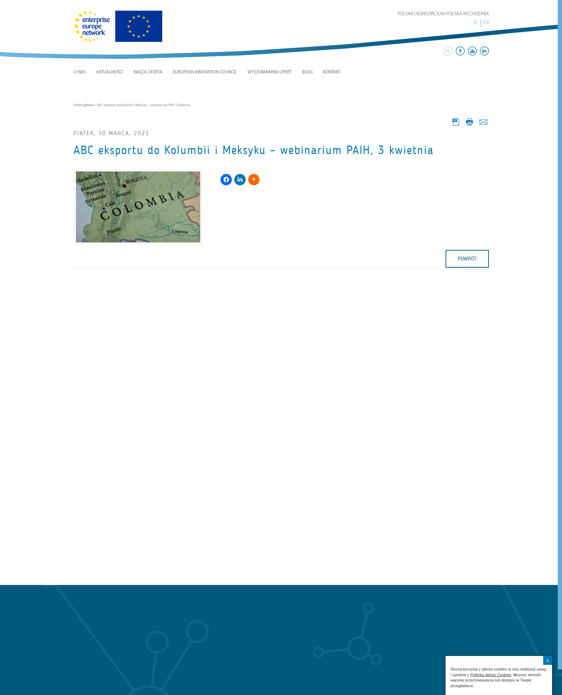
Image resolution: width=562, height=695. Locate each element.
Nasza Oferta (147, 72)
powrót (467, 259)
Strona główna (83, 105)
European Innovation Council (205, 72)
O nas (79, 72)
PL (476, 23)
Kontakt (331, 72)
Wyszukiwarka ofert (269, 72)
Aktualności (109, 72)
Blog (307, 72)
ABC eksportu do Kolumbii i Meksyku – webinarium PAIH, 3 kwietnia (253, 150)
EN (486, 23)
